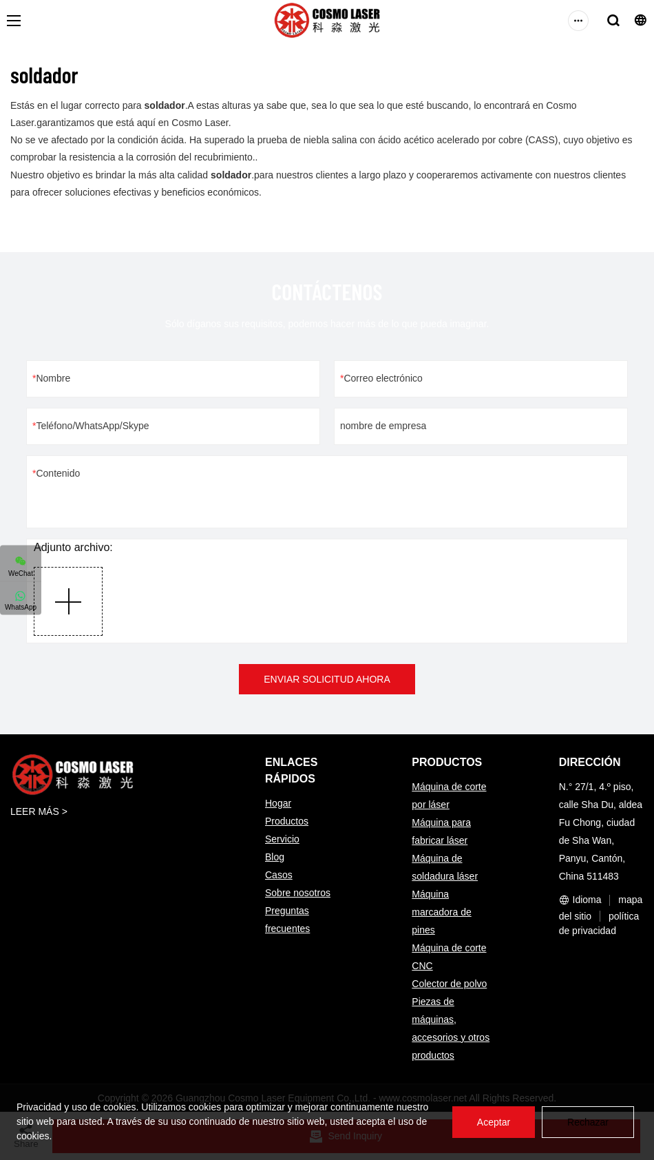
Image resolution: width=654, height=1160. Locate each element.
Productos (286, 821)
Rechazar (588, 1122)
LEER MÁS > (38, 811)
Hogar (278, 803)
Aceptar (493, 1122)
